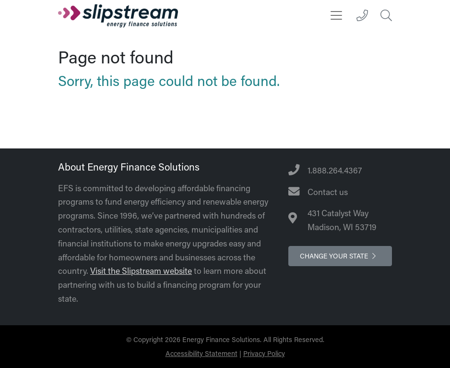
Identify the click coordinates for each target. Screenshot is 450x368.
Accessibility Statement (201, 353)
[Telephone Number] (340, 171)
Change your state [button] (340, 255)
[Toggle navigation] (336, 15)
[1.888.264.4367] (362, 15)
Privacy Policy (264, 353)
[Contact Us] (340, 192)
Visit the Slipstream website (141, 270)
